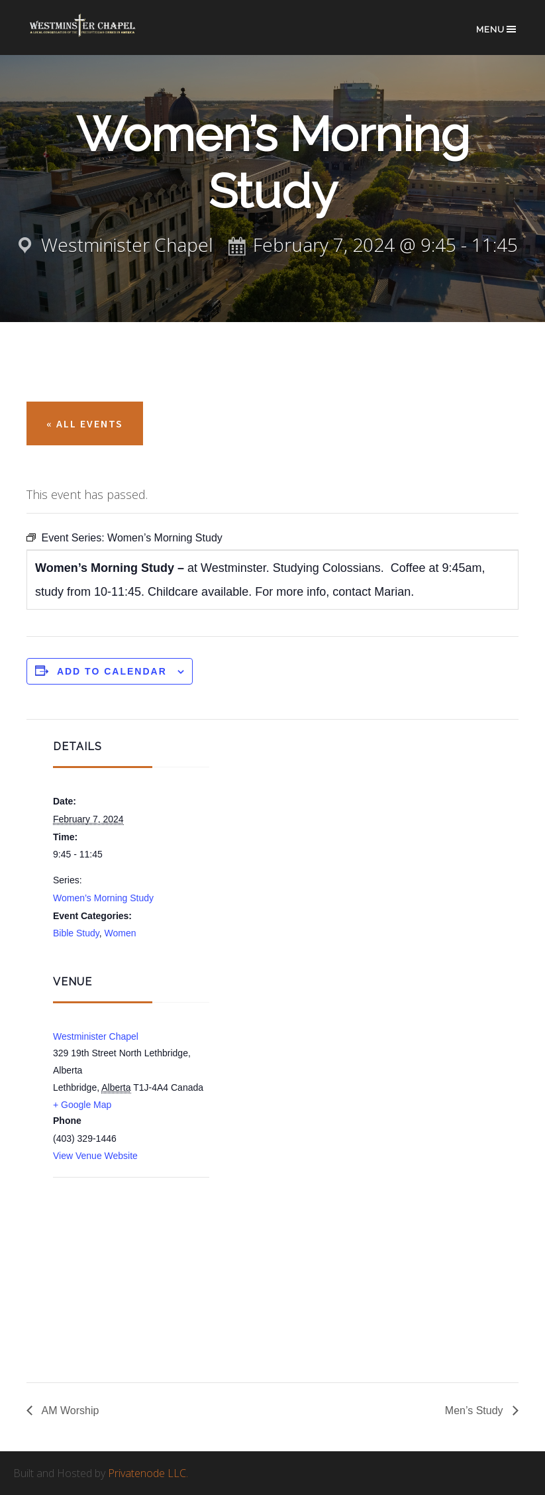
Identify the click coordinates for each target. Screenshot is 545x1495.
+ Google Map (82, 1104)
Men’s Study (475, 1410)
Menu (497, 29)
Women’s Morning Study (103, 898)
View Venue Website (95, 1155)
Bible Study (76, 933)
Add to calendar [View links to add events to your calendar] (112, 671)
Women (120, 933)
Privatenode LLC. (148, 1473)
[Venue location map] (123, 1248)
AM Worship (69, 1410)
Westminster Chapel (93, 34)
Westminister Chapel (95, 1036)
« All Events (84, 423)
